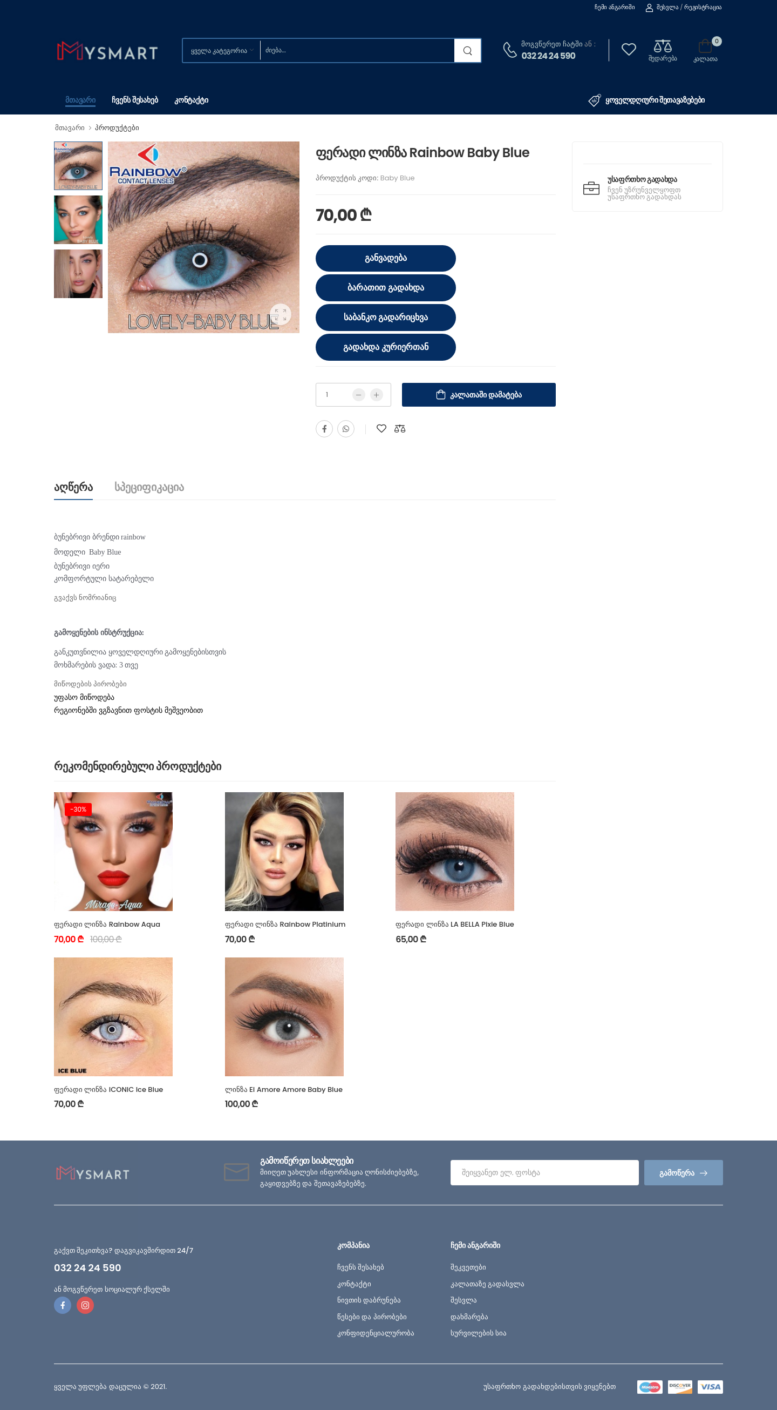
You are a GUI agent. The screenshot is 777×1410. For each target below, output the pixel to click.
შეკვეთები (468, 1267)
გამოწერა (676, 1173)
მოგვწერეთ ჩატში (551, 44)
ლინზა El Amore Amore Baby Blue (284, 1089)
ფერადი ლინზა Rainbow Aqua (107, 924)
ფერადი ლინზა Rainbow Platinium (285, 924)
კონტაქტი (191, 100)
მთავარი (80, 100)
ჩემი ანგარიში (615, 7)
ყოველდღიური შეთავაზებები (646, 100)
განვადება (386, 258)
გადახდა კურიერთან (385, 347)
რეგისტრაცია (703, 7)
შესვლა (661, 7)
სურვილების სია (479, 1333)
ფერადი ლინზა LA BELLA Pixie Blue (455, 924)
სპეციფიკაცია (149, 487)
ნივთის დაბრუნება (369, 1300)
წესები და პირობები (372, 1317)
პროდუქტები (117, 128)
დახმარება (469, 1317)
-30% (78, 809)
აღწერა (73, 487)
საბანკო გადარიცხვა (386, 317)
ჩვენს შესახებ (135, 100)
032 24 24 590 (548, 56)
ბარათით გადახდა (385, 287)
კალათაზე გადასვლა (487, 1284)
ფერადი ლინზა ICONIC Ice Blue (108, 1089)
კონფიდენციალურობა (375, 1333)
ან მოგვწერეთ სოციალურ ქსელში (112, 1289)
